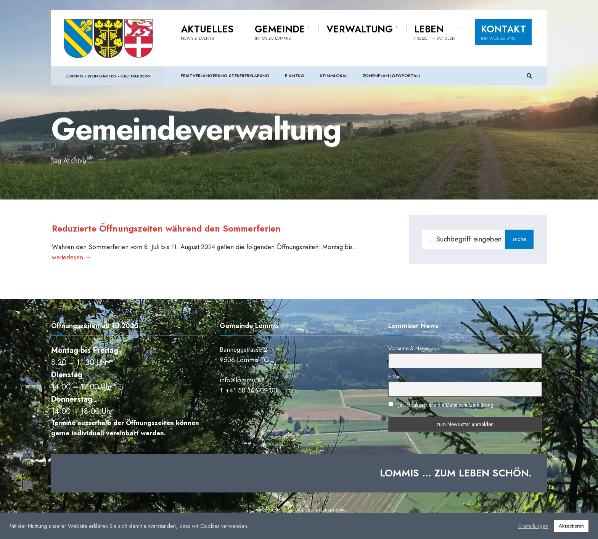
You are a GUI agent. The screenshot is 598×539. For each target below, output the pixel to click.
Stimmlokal (333, 76)
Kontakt (503, 32)
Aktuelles (207, 32)
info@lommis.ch (242, 381)
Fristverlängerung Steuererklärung (225, 76)
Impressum (267, 511)
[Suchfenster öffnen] (528, 77)
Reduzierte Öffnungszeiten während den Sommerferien (177, 228)
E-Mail (395, 378)
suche (519, 239)
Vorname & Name (408, 350)
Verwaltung (359, 30)
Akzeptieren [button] (571, 525)
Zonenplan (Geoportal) (391, 76)
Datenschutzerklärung (320, 511)
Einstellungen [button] (533, 526)
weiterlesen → (71, 257)
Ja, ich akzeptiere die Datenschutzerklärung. (447, 406)
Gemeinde (280, 32)
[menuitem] (214, 32)
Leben (434, 32)
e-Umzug (294, 76)
